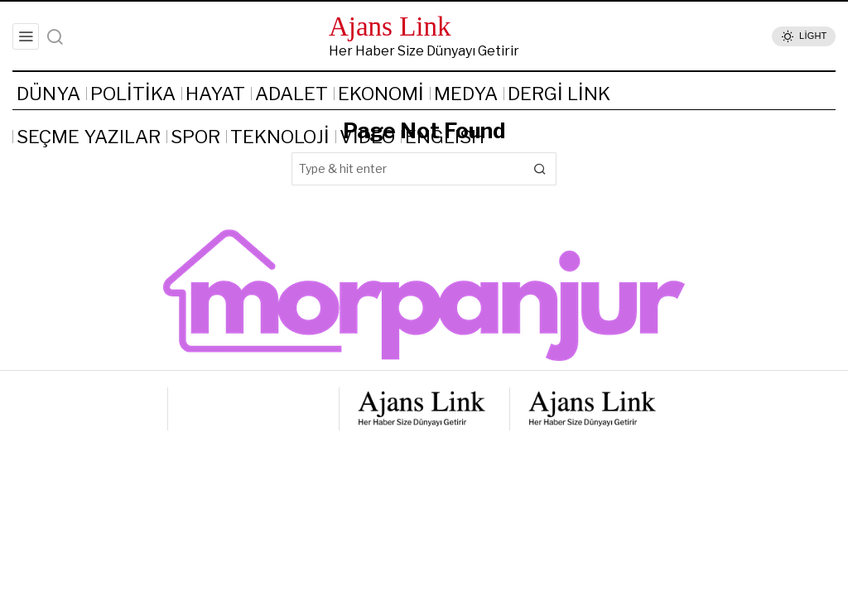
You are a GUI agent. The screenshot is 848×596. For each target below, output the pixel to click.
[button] (539, 168)
